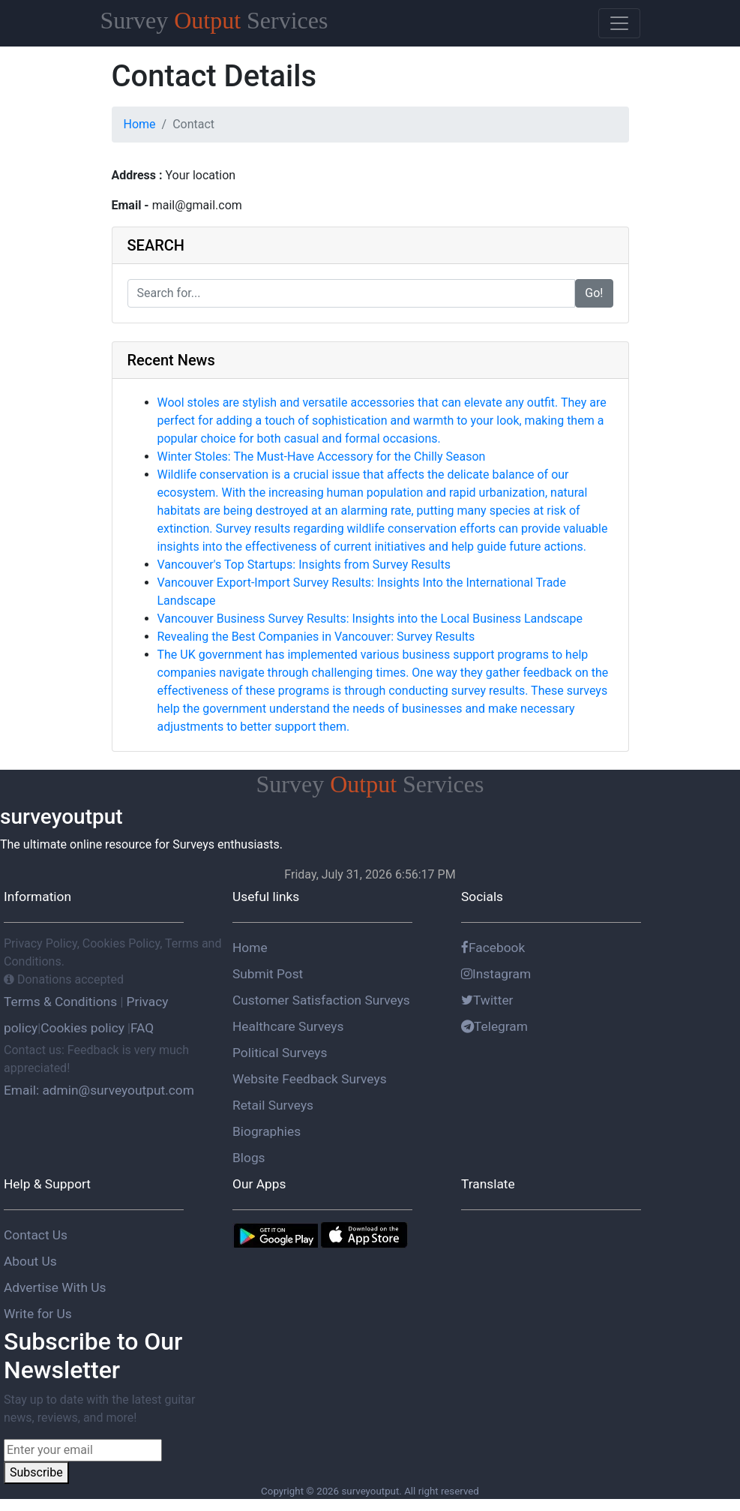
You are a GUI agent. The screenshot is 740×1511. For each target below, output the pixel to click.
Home (140, 124)
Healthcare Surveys (287, 1026)
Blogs (248, 1157)
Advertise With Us (55, 1287)
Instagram (496, 973)
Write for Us (38, 1313)
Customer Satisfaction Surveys (321, 1000)
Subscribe (36, 1472)
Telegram (494, 1026)
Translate (488, 1183)
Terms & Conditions (62, 1001)
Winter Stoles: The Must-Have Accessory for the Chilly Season (321, 456)
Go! (594, 293)
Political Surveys (279, 1052)
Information (37, 896)
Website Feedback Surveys (309, 1078)
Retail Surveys (272, 1105)
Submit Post (267, 973)
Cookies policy (82, 1027)
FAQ (142, 1027)
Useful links (265, 896)
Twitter (487, 1000)
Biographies (266, 1131)
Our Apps (259, 1183)
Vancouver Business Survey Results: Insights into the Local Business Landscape (370, 618)
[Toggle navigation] (619, 23)
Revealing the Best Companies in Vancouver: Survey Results (316, 636)
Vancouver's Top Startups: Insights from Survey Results (304, 564)
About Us (30, 1261)
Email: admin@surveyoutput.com (99, 1090)
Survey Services (214, 20)
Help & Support (47, 1183)
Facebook (493, 947)
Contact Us (35, 1234)
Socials (482, 896)
